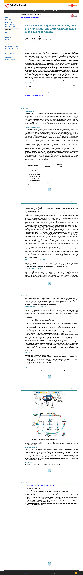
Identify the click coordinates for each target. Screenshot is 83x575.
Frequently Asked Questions (11, 53)
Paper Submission (9, 43)
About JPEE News (9, 52)
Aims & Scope (8, 35)
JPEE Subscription (9, 44)
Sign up (55, 573)
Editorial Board (8, 37)
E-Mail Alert (9, 573)
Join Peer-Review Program (21, 573)
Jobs (64, 11)
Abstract (7, 17)
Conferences (36, 11)
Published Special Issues (10, 59)
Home (8, 11)
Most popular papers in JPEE (11, 48)
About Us (55, 11)
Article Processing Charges (11, 41)
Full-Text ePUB (8, 22)
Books (27, 11)
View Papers (8, 34)
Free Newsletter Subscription (11, 46)
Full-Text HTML (8, 21)
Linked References (9, 24)
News (46, 11)
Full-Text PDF (8, 19)
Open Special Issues (9, 57)
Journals (18, 11)
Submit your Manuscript (66, 573)
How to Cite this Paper (10, 26)
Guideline (7, 39)
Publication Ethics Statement (11, 50)
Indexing (7, 32)
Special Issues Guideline (10, 61)
